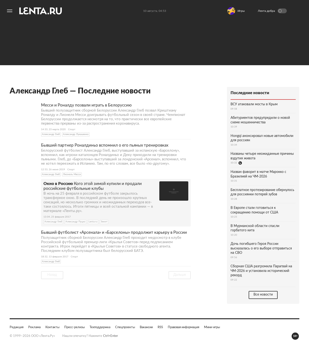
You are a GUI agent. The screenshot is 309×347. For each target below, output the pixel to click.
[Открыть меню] (9, 11)
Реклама (34, 327)
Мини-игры (212, 327)
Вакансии (146, 327)
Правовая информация (183, 327)
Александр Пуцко (75, 221)
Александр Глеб (51, 134)
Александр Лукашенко (76, 134)
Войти (298, 10)
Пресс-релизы (74, 327)
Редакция (16, 327)
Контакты (52, 327)
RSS (160, 327)
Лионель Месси (72, 174)
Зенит (104, 221)
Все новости (263, 294)
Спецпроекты (125, 327)
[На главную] (40, 10)
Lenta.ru (93, 221)
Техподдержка (100, 327)
